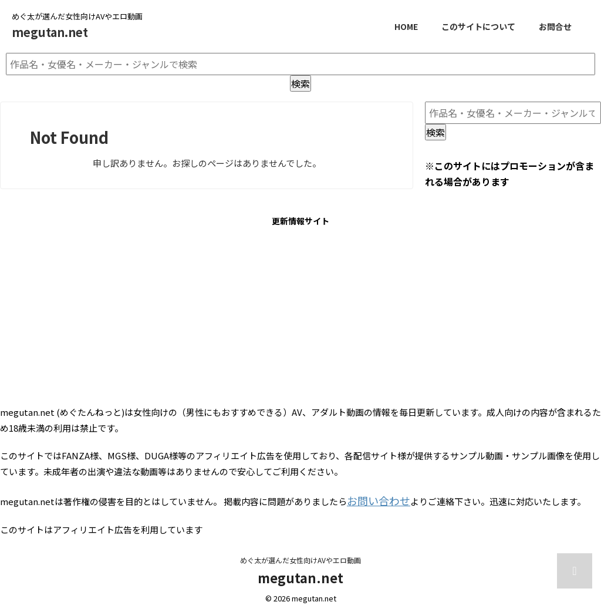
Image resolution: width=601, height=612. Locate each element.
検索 (300, 83)
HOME (406, 26)
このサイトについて (478, 26)
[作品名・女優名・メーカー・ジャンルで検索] (300, 64)
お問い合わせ (373, 499)
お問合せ (555, 26)
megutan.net (50, 32)
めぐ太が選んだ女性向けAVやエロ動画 (300, 557)
